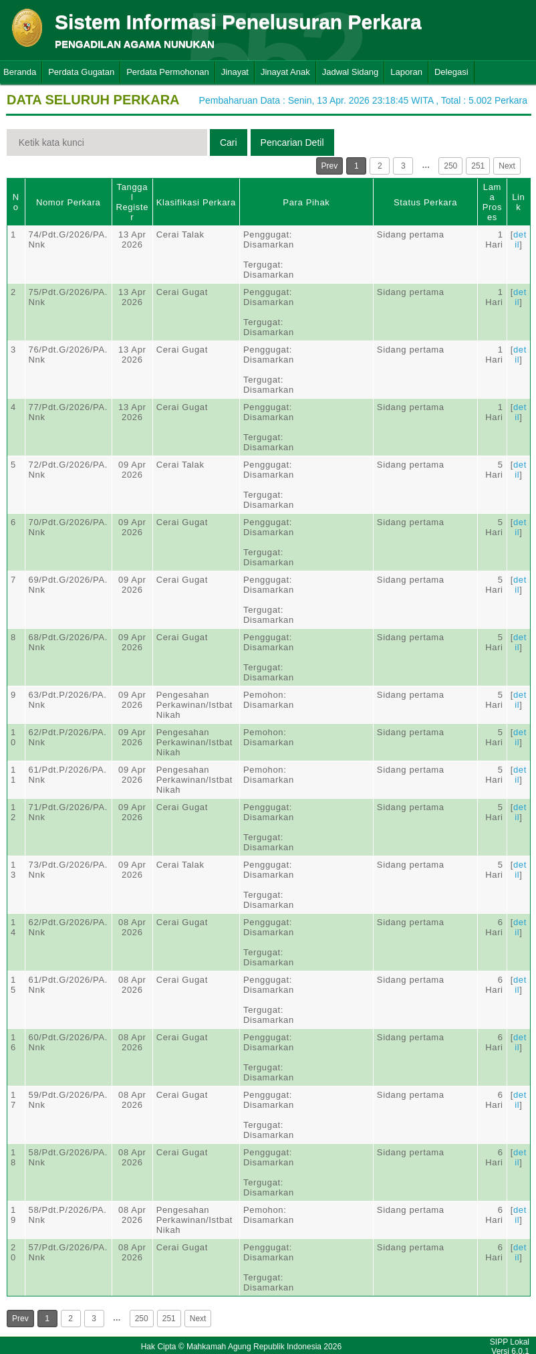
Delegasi (451, 72)
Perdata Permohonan (167, 72)
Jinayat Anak (285, 72)
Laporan (406, 72)
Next (507, 166)
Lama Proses (492, 202)
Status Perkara (425, 202)
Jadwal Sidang (350, 72)
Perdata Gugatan (81, 72)
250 (450, 166)
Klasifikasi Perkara (196, 202)
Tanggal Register (132, 202)
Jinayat (235, 72)
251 (478, 166)
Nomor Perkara (68, 202)
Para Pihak (306, 202)
